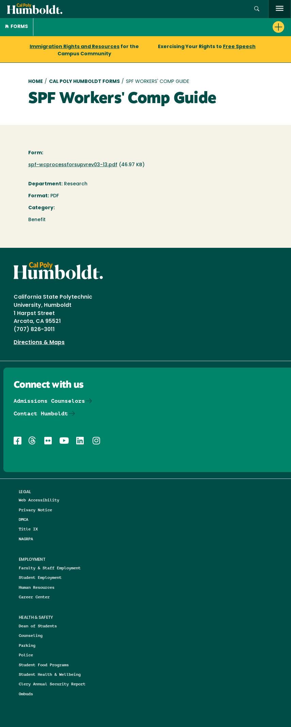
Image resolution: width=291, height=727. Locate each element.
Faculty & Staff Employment (50, 567)
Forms (16, 26)
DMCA (23, 519)
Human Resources (36, 587)
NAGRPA (26, 538)
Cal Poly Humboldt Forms (84, 81)
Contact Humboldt (41, 413)
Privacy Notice (35, 509)
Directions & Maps (39, 342)
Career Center (34, 596)
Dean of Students (38, 625)
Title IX (28, 528)
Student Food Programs (44, 664)
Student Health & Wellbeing (50, 674)
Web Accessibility (39, 499)
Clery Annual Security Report (52, 683)
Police (26, 654)
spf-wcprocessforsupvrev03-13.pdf (72, 165)
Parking (27, 645)
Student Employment (40, 577)
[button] (256, 9)
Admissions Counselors (49, 401)
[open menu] (279, 9)
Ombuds (26, 693)
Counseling (31, 635)
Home (35, 81)
